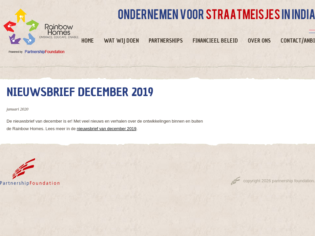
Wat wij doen (121, 41)
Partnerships (166, 41)
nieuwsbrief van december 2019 (106, 128)
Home (87, 41)
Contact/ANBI (298, 41)
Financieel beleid (215, 41)
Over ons (259, 41)
